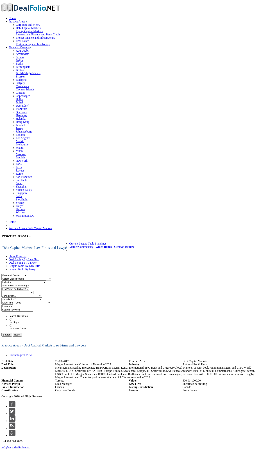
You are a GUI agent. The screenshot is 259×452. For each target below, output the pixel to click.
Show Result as (17, 256)
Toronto (20, 209)
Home (12, 18)
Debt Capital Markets (28, 27)
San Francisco (24, 176)
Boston (20, 70)
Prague (20, 170)
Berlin (19, 63)
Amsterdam (22, 53)
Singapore (22, 193)
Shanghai (21, 186)
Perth (19, 167)
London (20, 134)
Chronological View (20, 355)
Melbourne (22, 144)
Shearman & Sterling (195, 383)
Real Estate (22, 40)
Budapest (21, 79)
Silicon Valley (24, 189)
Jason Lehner (190, 390)
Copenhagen (23, 95)
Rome (19, 173)
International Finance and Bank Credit (38, 34)
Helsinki (21, 118)
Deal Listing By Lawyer (23, 262)
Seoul (19, 183)
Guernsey (21, 112)
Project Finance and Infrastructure (35, 37)
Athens (20, 57)
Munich (20, 157)
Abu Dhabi (22, 50)
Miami (20, 147)
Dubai (19, 102)
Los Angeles (23, 138)
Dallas (19, 99)
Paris (19, 163)
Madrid (20, 141)
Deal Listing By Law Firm (24, 259)
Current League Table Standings (87, 243)
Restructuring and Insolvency (33, 44)
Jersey (19, 128)
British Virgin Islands (28, 73)
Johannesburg (24, 131)
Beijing (20, 60)
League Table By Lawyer (23, 269)
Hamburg (21, 115)
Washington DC (25, 215)
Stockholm (22, 199)
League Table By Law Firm (24, 265)
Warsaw (20, 212)
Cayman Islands (25, 89)
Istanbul (20, 125)
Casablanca (22, 86)
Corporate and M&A (28, 24)
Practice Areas (18, 21)
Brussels (21, 76)
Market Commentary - (101, 246)
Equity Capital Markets (29, 31)
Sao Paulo (21, 180)
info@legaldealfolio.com (15, 447)
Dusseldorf (22, 105)
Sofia (19, 196)
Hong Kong (22, 121)
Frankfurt (21, 108)
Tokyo (19, 205)
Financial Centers (20, 47)
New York (22, 160)
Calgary (20, 83)
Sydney (20, 202)
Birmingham (23, 66)
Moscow (21, 154)
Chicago (20, 92)
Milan (19, 150)
